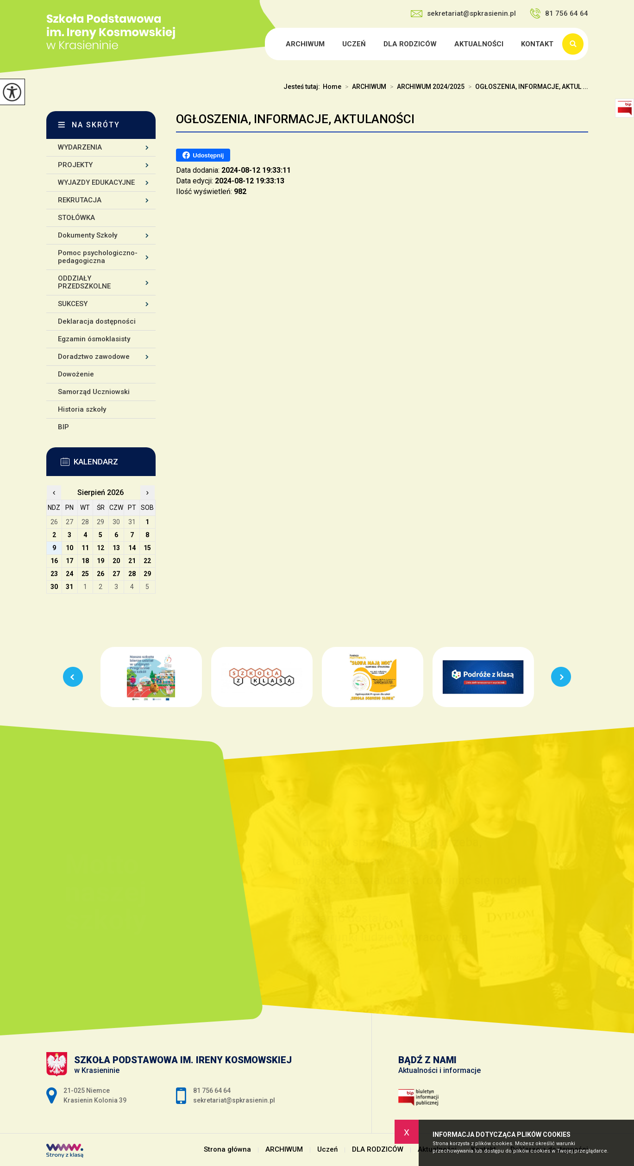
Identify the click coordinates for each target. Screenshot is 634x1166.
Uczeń (354, 44)
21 (132, 560)
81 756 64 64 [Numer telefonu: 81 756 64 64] (212, 1090)
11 (85, 548)
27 (116, 573)
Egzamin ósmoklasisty (94, 339)
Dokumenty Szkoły (87, 235)
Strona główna (266, 44)
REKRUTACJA (79, 200)
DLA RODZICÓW (410, 44)
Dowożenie (76, 374)
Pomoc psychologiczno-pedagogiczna (98, 257)
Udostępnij (203, 155)
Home (332, 86)
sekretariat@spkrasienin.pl (463, 13)
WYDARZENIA (80, 147)
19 (100, 560)
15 (147, 548)
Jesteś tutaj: (303, 86)
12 (100, 548)
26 (100, 573)
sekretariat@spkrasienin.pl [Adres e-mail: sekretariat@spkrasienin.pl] (234, 1100)
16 (54, 560)
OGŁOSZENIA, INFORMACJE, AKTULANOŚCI (295, 119)
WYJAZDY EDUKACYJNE (96, 182)
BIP (63, 427)
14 (132, 548)
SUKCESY (73, 304)
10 (69, 548)
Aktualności (478, 44)
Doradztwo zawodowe (94, 356)
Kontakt (537, 44)
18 (85, 560)
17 (69, 560)
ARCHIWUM (305, 44)
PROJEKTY (75, 165)
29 (147, 573)
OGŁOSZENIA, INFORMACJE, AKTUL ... (526, 86)
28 (132, 573)
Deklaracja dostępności (97, 321)
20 (116, 560)
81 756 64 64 (559, 13)
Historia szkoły (82, 409)
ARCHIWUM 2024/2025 (425, 86)
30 (54, 586)
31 (69, 586)
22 (147, 560)
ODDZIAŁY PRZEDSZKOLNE (84, 282)
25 (85, 573)
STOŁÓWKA (76, 217)
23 (54, 573)
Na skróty (96, 124)
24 (69, 573)
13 (116, 548)
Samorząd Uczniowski (94, 392)
